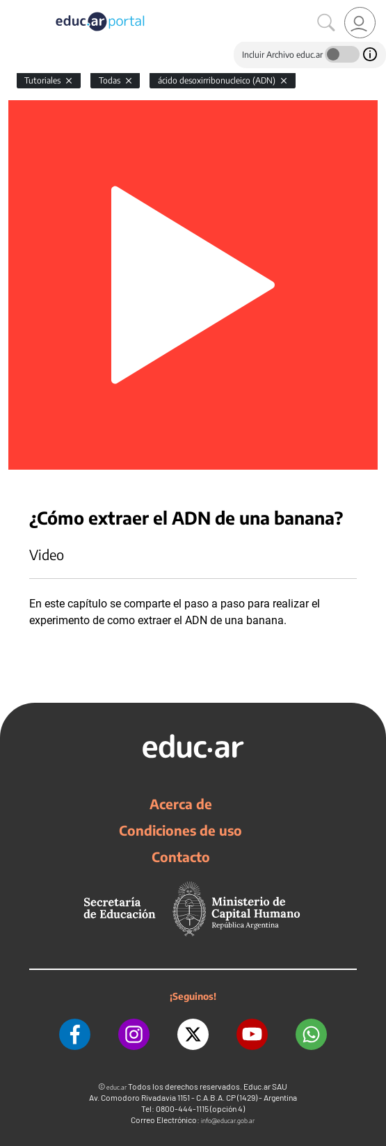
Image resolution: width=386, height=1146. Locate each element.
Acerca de (181, 803)
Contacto (181, 856)
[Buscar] (326, 23)
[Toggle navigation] (12, 7)
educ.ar (116, 1087)
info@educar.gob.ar (228, 1120)
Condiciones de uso (180, 830)
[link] (360, 22)
